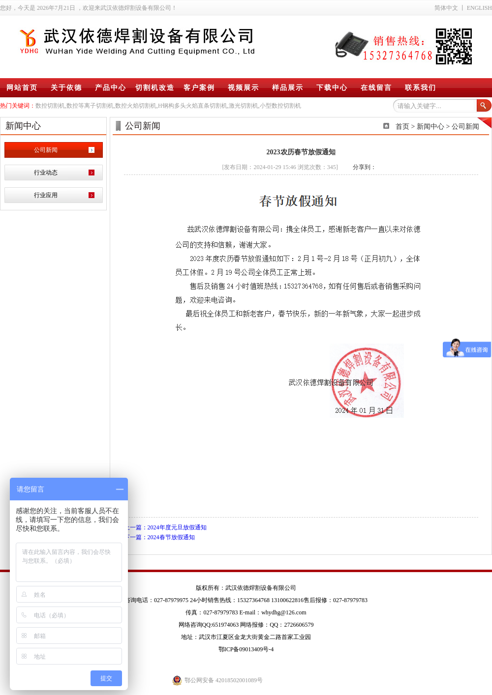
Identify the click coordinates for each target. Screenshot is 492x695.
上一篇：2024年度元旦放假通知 (165, 527)
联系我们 (420, 87)
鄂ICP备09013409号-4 (246, 649)
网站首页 (22, 87)
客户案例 (199, 87)
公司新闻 (46, 149)
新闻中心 (430, 126)
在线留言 (376, 87)
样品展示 (288, 87)
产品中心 (110, 87)
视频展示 (243, 87)
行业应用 (46, 195)
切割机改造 (155, 87)
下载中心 (332, 87)
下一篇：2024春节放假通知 (159, 537)
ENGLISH (479, 7)
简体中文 (446, 7)
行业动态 (46, 172)
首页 (402, 126)
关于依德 (66, 87)
